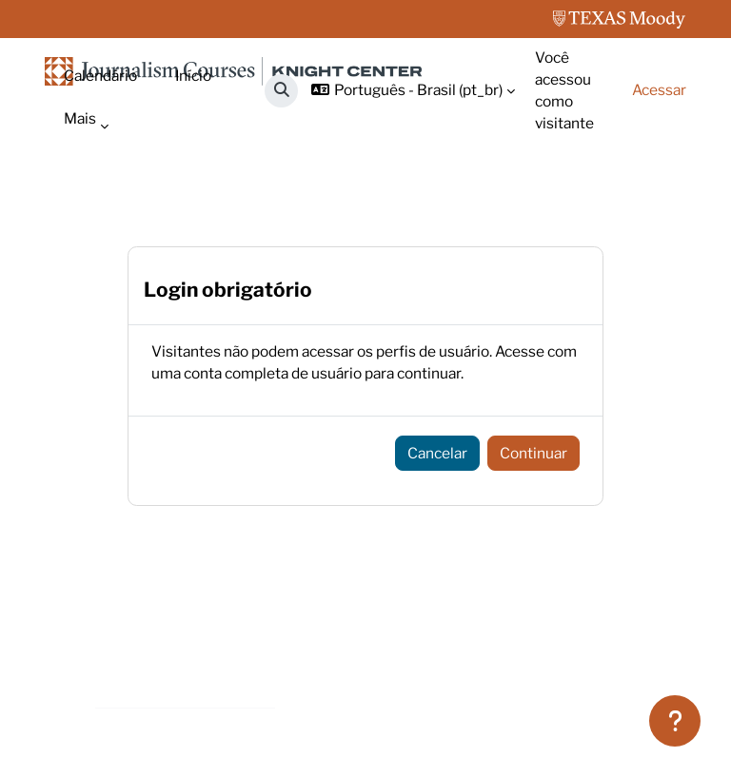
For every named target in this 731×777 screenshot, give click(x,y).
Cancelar (437, 453)
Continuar (533, 453)
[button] (281, 90)
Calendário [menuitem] (100, 76)
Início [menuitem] (193, 76)
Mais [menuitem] (80, 118)
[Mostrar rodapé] (675, 721)
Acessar (659, 90)
